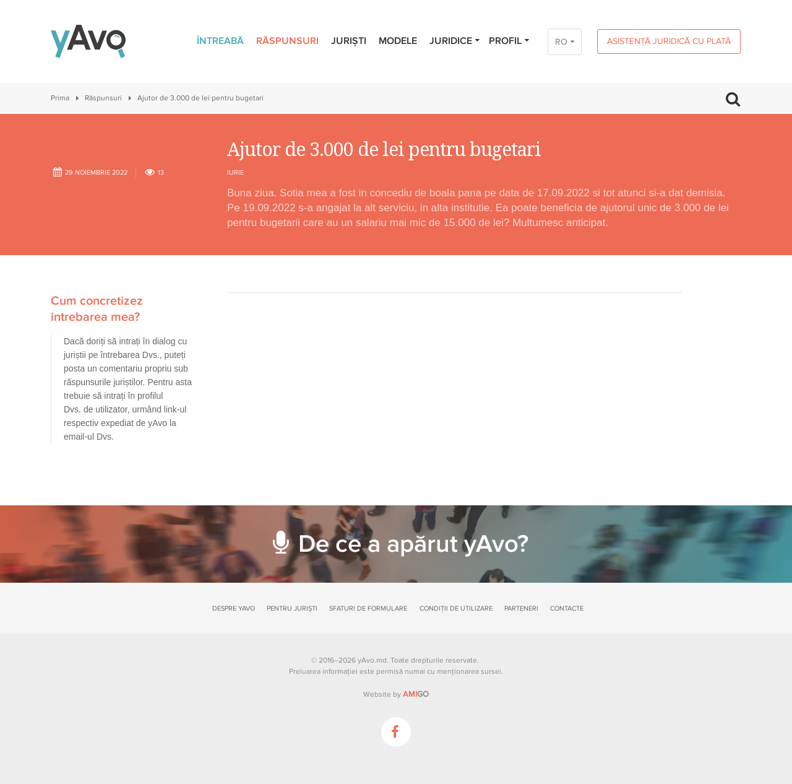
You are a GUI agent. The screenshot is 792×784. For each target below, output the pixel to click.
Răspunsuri (287, 41)
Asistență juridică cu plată (669, 41)
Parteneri (521, 608)
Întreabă (220, 41)
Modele (398, 41)
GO (416, 694)
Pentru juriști (292, 608)
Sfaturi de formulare (368, 608)
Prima (60, 98)
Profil (509, 41)
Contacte (566, 608)
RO (561, 42)
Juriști (348, 41)
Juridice (455, 41)
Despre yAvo (233, 608)
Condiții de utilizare (456, 608)
